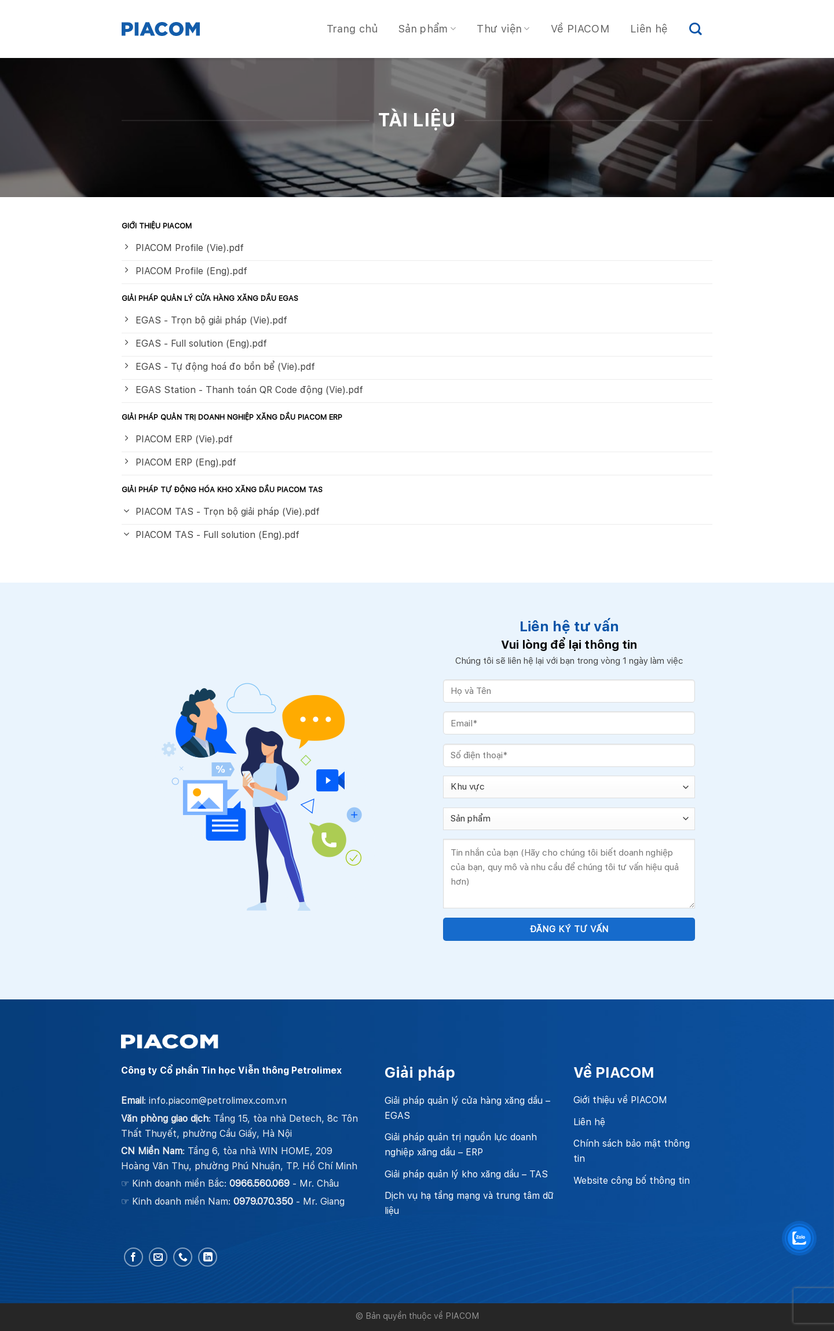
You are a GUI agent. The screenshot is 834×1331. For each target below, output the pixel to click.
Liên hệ (649, 29)
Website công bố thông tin (631, 1180)
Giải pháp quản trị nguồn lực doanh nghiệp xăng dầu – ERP (461, 1145)
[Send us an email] (158, 1257)
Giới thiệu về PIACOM (620, 1099)
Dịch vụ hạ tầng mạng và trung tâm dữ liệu (469, 1203)
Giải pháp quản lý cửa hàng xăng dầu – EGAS (467, 1108)
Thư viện (503, 29)
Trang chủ (352, 29)
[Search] (695, 29)
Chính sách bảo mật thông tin (631, 1151)
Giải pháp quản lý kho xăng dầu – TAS (466, 1174)
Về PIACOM (580, 29)
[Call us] (182, 1257)
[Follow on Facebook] (133, 1257)
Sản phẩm (427, 29)
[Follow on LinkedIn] (207, 1257)
